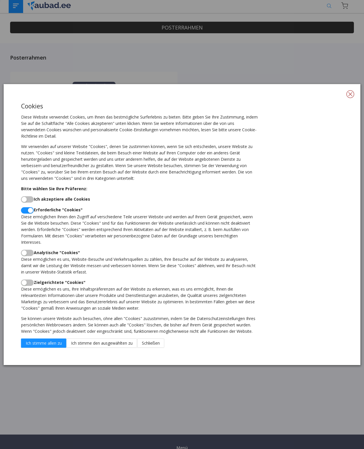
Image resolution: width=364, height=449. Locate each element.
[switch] (27, 199)
